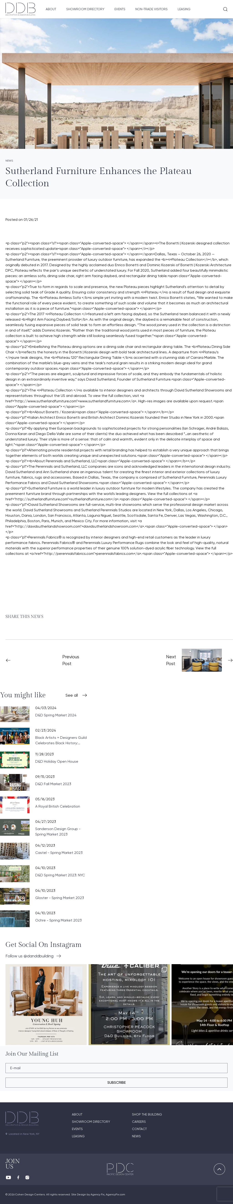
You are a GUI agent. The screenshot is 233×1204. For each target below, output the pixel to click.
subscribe (116, 1082)
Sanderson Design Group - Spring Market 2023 (58, 831)
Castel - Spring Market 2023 (59, 852)
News (136, 1136)
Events (119, 9)
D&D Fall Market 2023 (53, 784)
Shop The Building (147, 1114)
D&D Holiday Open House (56, 761)
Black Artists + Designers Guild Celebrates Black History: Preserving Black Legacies (61, 740)
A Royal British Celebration (57, 806)
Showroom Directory (85, 9)
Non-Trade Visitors (151, 9)
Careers (139, 1121)
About (51, 9)
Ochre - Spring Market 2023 (58, 920)
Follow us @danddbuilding (29, 955)
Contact (139, 1129)
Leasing (184, 9)
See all (72, 695)
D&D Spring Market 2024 (55, 715)
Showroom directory (91, 1121)
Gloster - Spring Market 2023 (59, 898)
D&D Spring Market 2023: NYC (60, 875)
